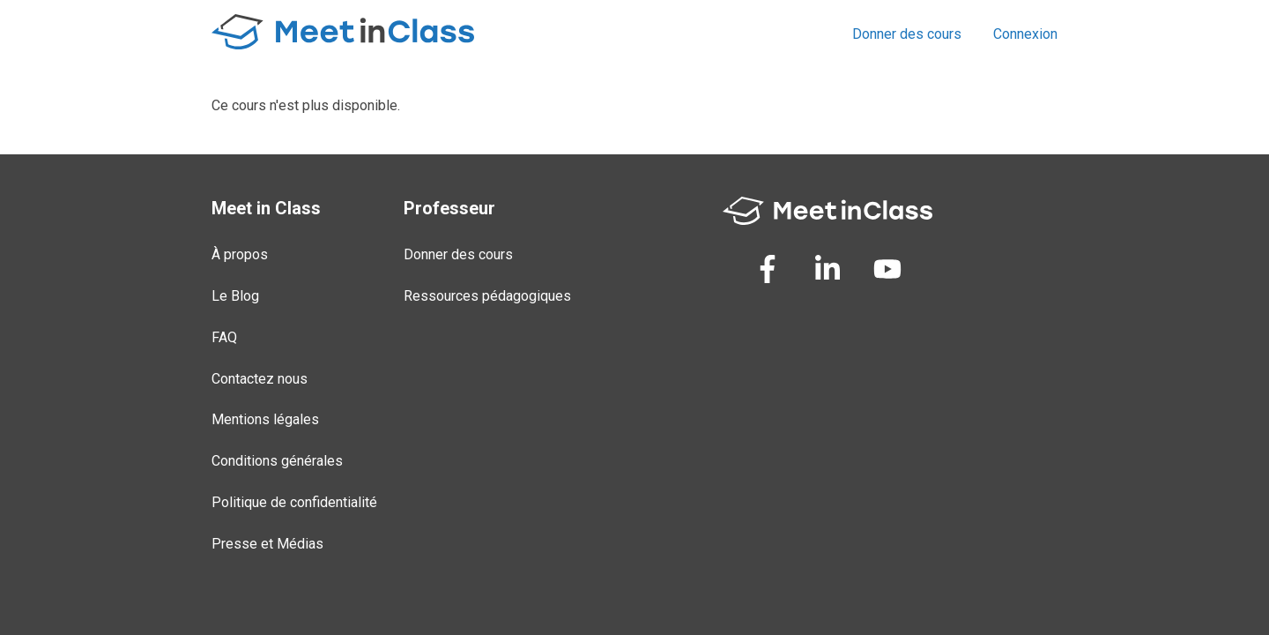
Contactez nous (260, 378)
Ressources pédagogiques (487, 296)
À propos (240, 254)
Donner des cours (906, 34)
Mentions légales (265, 419)
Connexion (1025, 34)
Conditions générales (277, 460)
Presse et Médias (267, 543)
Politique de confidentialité (294, 502)
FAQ (224, 337)
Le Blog (235, 296)
